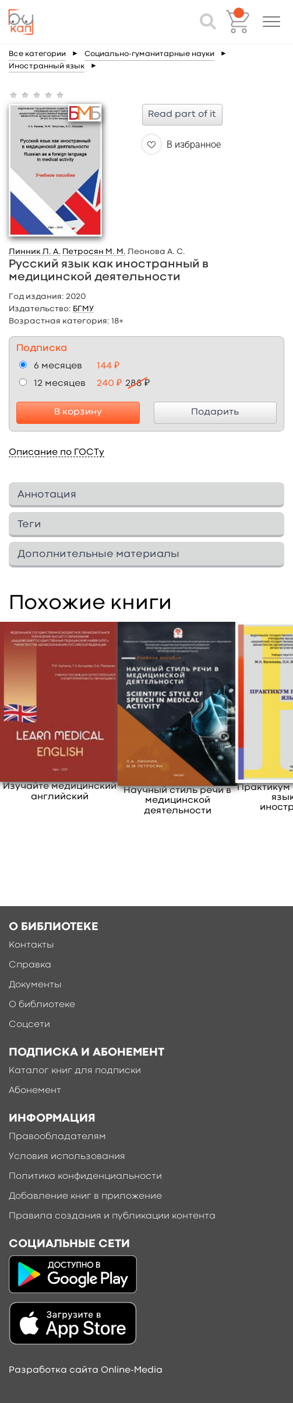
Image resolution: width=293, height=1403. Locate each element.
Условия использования (67, 1157)
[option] (60, 712)
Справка (30, 965)
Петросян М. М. (94, 251)
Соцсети (29, 1025)
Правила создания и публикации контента (112, 1216)
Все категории (37, 54)
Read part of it (182, 114)
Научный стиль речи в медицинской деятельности (177, 800)
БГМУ (83, 308)
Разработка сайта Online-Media (86, 1370)
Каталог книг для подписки (75, 1071)
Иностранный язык (46, 66)
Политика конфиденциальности (85, 1176)
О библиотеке (42, 1005)
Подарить (215, 412)
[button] (271, 21)
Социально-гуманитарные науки (149, 54)
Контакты (31, 945)
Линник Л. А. (35, 251)
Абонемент (35, 1091)
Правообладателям (57, 1137)
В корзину (78, 412)
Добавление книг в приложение (85, 1196)
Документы (35, 985)
